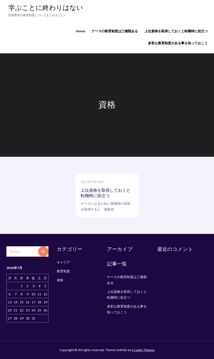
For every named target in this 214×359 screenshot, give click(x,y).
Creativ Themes (143, 350)
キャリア (63, 262)
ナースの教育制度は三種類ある (114, 31)
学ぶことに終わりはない (45, 8)
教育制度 (63, 271)
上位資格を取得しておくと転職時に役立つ (176, 31)
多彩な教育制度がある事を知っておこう (178, 43)
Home (80, 31)
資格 (60, 280)
